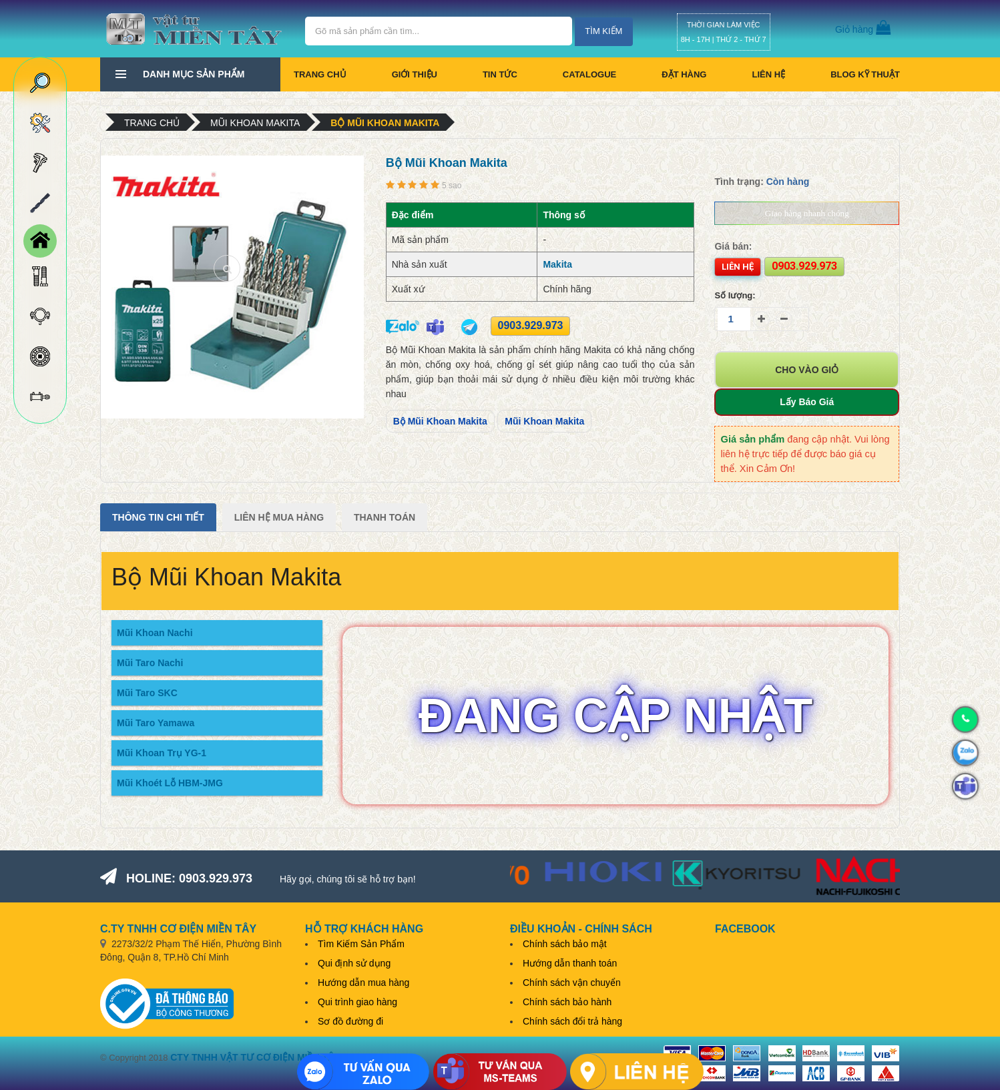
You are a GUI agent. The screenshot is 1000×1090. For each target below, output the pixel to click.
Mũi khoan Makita (255, 122)
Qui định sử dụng (354, 963)
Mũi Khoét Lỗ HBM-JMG (170, 783)
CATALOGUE (589, 74)
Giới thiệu (414, 74)
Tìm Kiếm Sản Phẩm (361, 943)
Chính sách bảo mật (565, 943)
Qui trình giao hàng (357, 1002)
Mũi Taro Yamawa (155, 723)
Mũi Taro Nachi (150, 662)
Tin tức (500, 74)
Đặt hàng (684, 74)
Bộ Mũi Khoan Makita (384, 122)
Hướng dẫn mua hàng (363, 982)
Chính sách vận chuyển (572, 982)
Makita (557, 264)
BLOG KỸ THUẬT (865, 74)
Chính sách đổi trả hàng (572, 1021)
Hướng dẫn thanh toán (570, 963)
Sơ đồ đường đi (350, 1021)
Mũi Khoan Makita (544, 421)
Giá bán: (733, 246)
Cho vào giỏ (806, 369)
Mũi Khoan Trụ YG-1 (161, 753)
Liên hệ (768, 74)
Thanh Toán (384, 517)
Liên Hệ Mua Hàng (279, 517)
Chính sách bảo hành (567, 1002)
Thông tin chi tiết (158, 517)
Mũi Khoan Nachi (155, 632)
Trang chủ (320, 74)
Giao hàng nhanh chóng (807, 213)
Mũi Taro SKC (147, 693)
